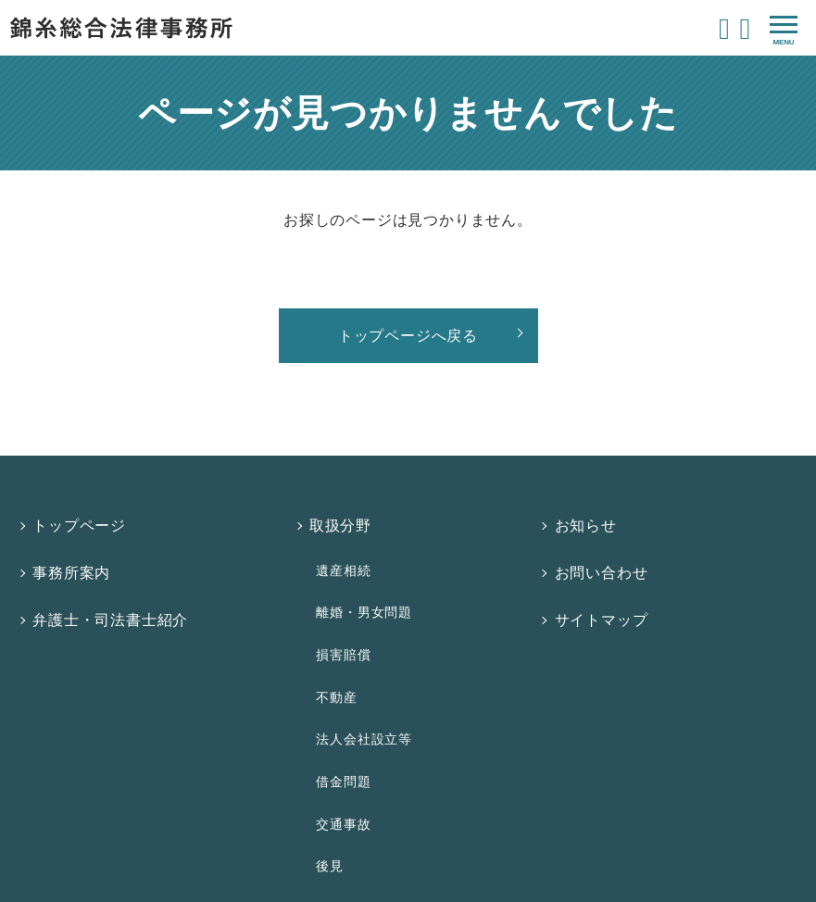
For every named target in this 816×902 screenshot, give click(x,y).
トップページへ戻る (408, 336)
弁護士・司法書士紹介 (111, 576)
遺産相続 (339, 544)
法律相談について (373, 753)
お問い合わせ (604, 547)
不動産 (332, 622)
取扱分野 (342, 517)
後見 (326, 726)
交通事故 (339, 700)
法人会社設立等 (360, 648)
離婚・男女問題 (360, 570)
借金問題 (339, 674)
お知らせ (589, 517)
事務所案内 (72, 547)
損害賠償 (339, 596)
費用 (327, 783)
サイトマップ (604, 576)
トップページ (80, 517)
